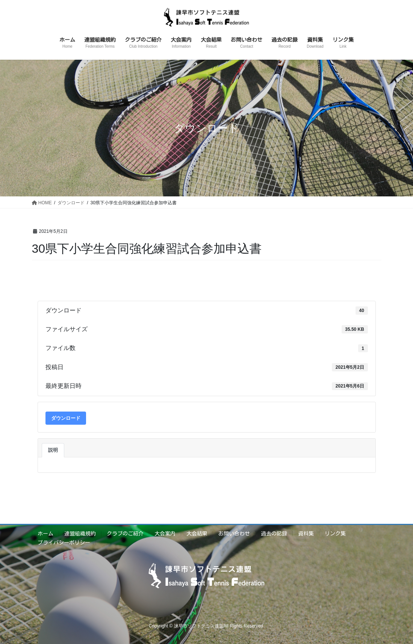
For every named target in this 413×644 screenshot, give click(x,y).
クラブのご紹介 (125, 533)
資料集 (306, 533)
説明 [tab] (53, 450)
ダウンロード (65, 418)
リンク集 (335, 533)
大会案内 (164, 533)
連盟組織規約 (80, 533)
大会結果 (196, 533)
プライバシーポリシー (64, 542)
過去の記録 (274, 533)
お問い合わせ (234, 533)
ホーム (45, 533)
